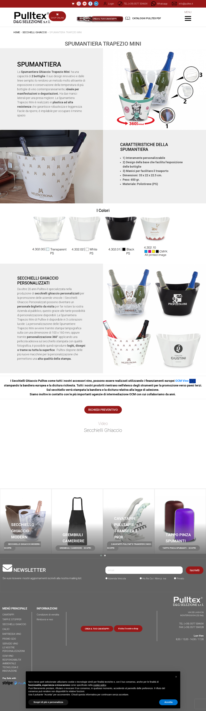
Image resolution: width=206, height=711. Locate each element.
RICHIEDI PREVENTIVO (103, 409)
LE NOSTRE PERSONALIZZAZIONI (13, 649)
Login (107, 3)
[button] (101, 555)
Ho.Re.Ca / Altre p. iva (153, 578)
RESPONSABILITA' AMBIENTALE (11, 661)
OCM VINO (7, 655)
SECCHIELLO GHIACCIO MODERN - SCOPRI (22, 546)
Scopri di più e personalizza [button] (48, 702)
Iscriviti (194, 570)
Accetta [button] (168, 702)
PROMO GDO (9, 638)
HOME (17, 32)
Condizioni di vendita (48, 614)
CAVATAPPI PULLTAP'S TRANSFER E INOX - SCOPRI (129, 546)
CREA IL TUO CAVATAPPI (105, 19)
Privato (179, 578)
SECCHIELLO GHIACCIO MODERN (22, 530)
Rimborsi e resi (45, 619)
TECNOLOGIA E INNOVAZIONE (10, 669)
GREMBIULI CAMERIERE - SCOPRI (75, 548)
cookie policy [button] (99, 685)
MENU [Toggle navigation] (187, 16)
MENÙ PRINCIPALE (14, 608)
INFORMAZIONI (47, 608)
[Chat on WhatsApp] (158, 3)
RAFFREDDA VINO (11, 634)
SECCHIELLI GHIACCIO (35, 32)
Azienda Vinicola (115, 578)
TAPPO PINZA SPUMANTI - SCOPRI (179, 548)
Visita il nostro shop (128, 628)
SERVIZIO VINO (10, 643)
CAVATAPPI (8, 614)
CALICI (5, 629)
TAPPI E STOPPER (11, 619)
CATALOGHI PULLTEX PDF (143, 18)
